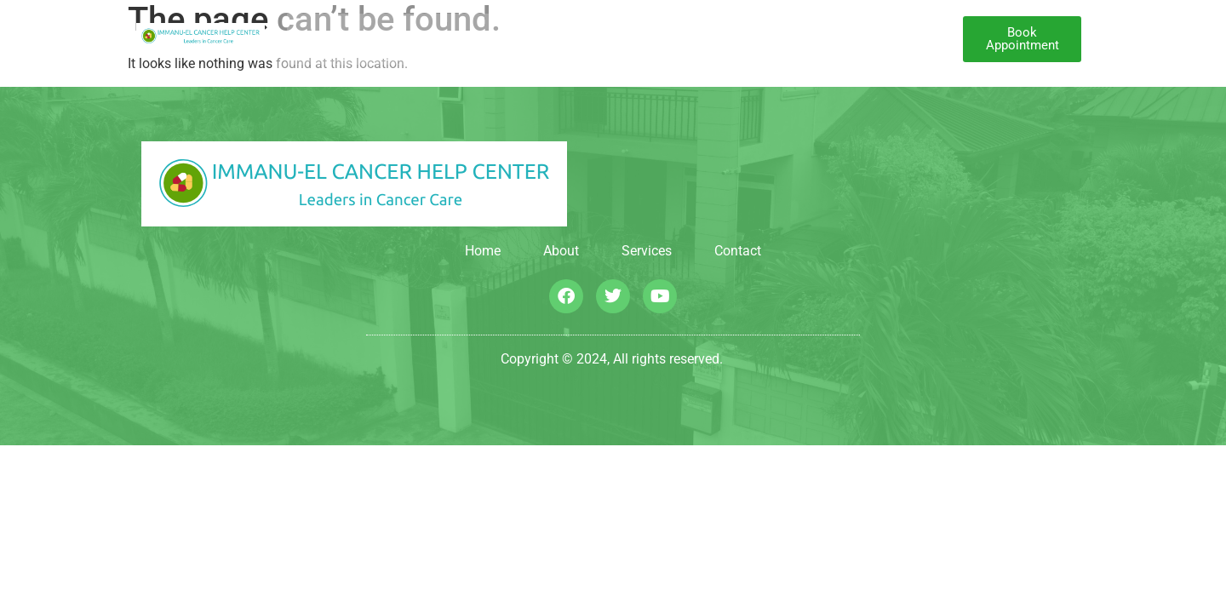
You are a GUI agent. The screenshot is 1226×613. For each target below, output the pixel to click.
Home (438, 39)
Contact (779, 39)
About (498, 39)
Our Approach (680, 39)
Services (572, 39)
